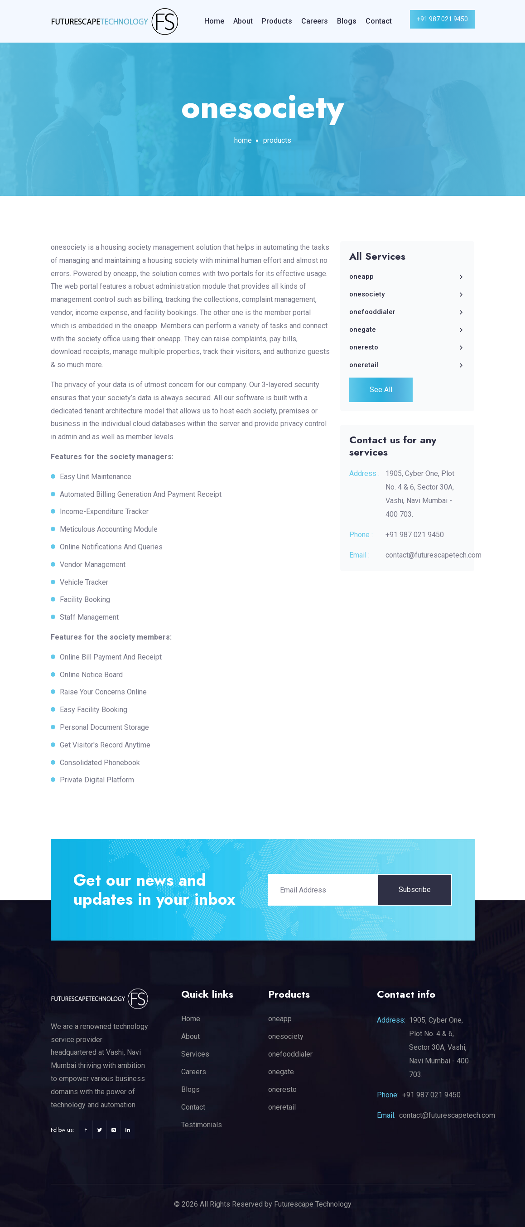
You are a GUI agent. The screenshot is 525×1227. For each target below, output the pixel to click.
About (243, 21)
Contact (379, 21)
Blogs (346, 21)
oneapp (407, 276)
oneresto (407, 347)
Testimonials (201, 1124)
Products (277, 21)
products (277, 140)
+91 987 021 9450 (442, 19)
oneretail (407, 365)
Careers (314, 21)
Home (214, 21)
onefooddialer (407, 312)
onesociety (407, 294)
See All (381, 389)
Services (195, 1054)
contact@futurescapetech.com (433, 555)
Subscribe (415, 889)
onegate (407, 329)
